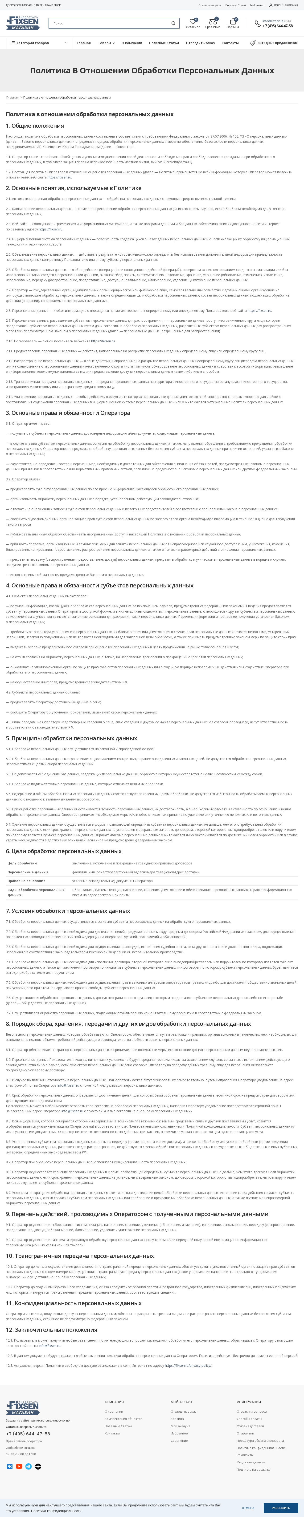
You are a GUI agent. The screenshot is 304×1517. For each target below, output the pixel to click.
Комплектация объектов (124, 1419)
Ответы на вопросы (209, 5)
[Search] (114, 23)
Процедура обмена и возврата (260, 1440)
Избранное (179, 1433)
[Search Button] (173, 23)
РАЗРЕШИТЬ (281, 1508)
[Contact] (258, 24)
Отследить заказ (200, 43)
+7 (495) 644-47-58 (277, 25)
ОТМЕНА (248, 1508)
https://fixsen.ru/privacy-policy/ (188, 1365)
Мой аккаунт (257, 5)
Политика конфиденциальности (56, 1511)
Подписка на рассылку (254, 1469)
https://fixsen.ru (59, 177)
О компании (132, 43)
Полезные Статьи (236, 5)
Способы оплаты (249, 1419)
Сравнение (179, 1440)
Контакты (230, 43)
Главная (84, 43)
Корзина (177, 1419)
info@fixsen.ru (274, 21)
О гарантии (245, 1433)
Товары (104, 43)
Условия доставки (250, 1426)
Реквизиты (245, 1455)
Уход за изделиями (251, 1462)
